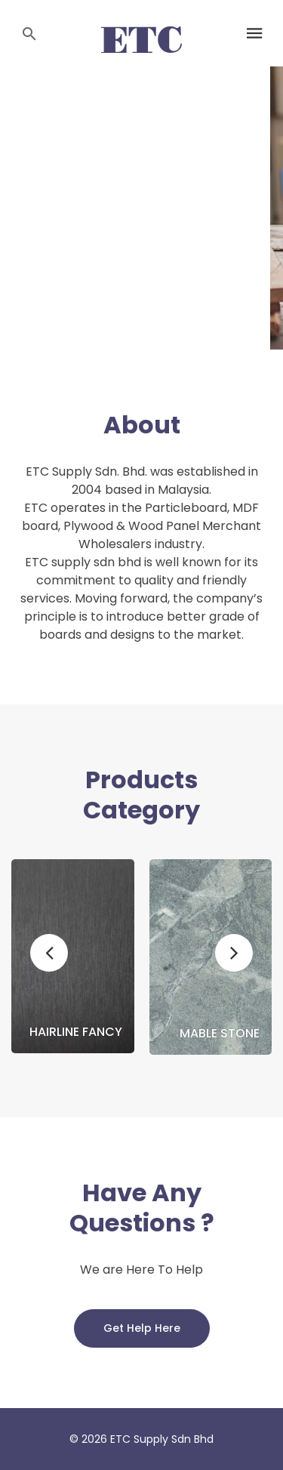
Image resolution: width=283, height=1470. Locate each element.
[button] (49, 953)
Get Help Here (141, 1328)
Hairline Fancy (75, 1032)
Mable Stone (220, 1033)
